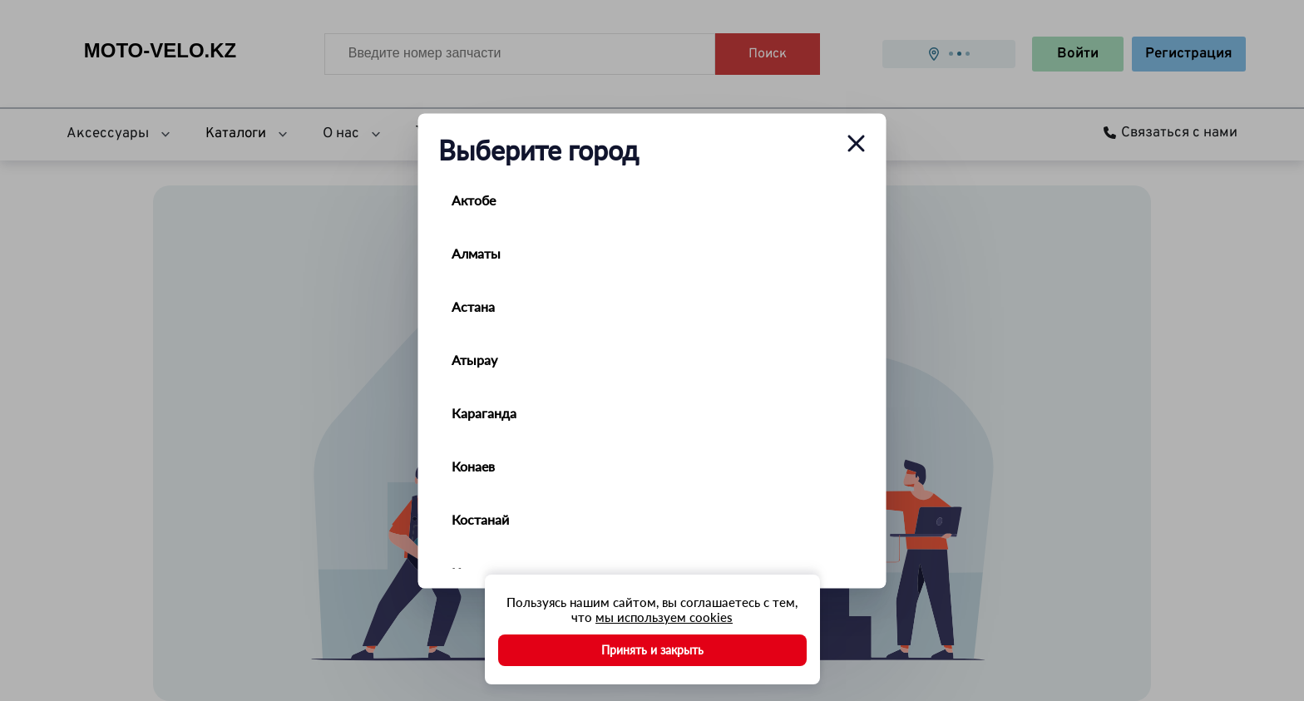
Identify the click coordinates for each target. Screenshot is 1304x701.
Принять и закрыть (652, 650)
